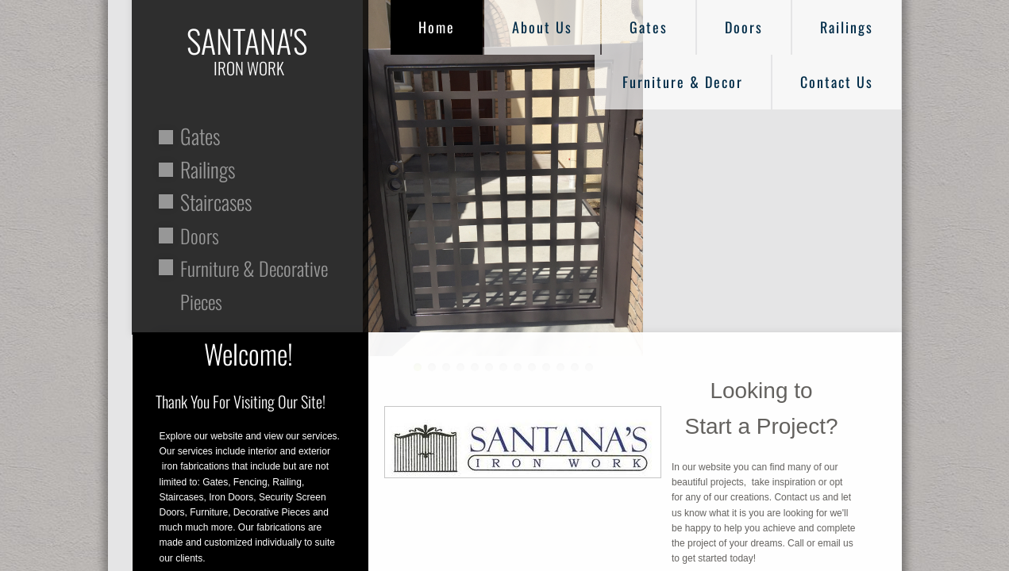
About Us (542, 27)
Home (436, 27)
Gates (649, 27)
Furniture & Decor (682, 81)
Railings (846, 27)
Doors (744, 27)
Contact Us (836, 81)
